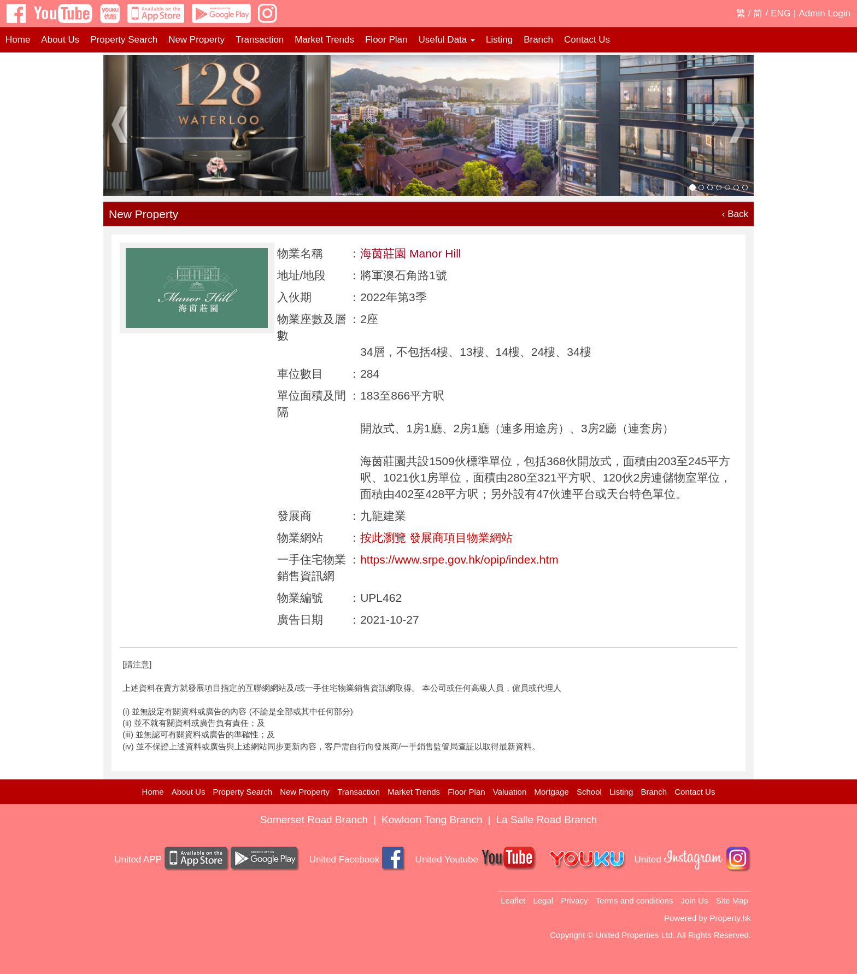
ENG (781, 13)
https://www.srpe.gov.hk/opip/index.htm (459, 559)
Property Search (123, 39)
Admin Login (824, 13)
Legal (543, 900)
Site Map (732, 900)
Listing (499, 39)
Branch (538, 39)
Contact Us (587, 39)
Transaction (260, 39)
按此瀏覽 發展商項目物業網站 (436, 537)
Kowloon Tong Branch (432, 819)
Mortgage (551, 791)
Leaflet (513, 900)
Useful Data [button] (446, 39)
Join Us (694, 900)
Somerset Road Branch (314, 819)
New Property (196, 39)
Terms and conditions (634, 900)
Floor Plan (386, 39)
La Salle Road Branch (546, 819)
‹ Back (735, 214)
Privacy (574, 900)
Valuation (509, 791)
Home (17, 39)
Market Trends (324, 39)
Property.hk (730, 918)
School (589, 791)
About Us (60, 39)
